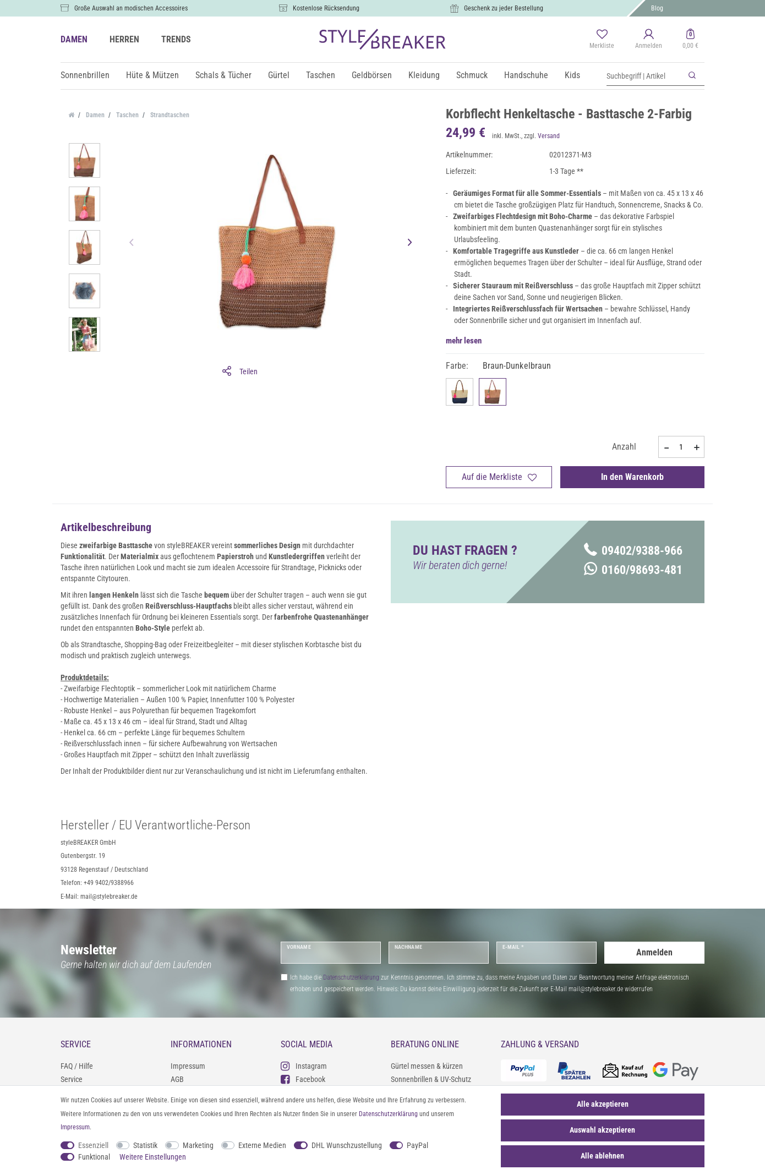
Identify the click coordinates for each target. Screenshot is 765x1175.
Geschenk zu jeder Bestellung (503, 8)
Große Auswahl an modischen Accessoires (131, 8)
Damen (94, 115)
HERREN (124, 39)
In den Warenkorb (632, 477)
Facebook (303, 1079)
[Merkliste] (601, 40)
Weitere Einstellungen (152, 1156)
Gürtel (278, 75)
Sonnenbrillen (85, 75)
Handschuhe (526, 75)
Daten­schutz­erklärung (388, 1114)
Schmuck (472, 75)
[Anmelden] (648, 40)
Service (72, 1079)
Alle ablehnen (602, 1155)
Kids (572, 75)
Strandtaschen (169, 115)
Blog (657, 8)
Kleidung (424, 75)
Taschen (320, 75)
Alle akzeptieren (603, 1104)
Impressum (188, 1066)
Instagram (304, 1065)
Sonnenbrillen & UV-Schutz (431, 1079)
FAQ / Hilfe (77, 1066)
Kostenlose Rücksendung (326, 8)
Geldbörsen (372, 75)
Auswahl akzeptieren (602, 1129)
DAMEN (74, 39)
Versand (549, 136)
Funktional (94, 1156)
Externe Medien (262, 1145)
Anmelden (654, 952)
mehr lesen (464, 341)
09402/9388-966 (633, 551)
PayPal (417, 1145)
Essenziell (93, 1145)
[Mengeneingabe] (681, 446)
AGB (177, 1079)
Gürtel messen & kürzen (427, 1066)
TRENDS (176, 39)
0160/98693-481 (633, 570)
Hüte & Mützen (152, 75)
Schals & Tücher (223, 75)
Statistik (145, 1145)
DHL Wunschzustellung (347, 1145)
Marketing (198, 1145)
